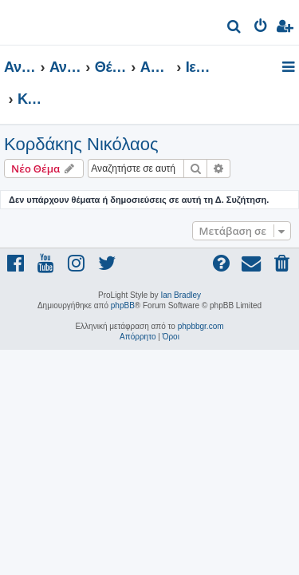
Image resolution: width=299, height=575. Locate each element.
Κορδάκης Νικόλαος (81, 144)
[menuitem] (235, 28)
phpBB (123, 305)
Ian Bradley (180, 295)
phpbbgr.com (201, 326)
